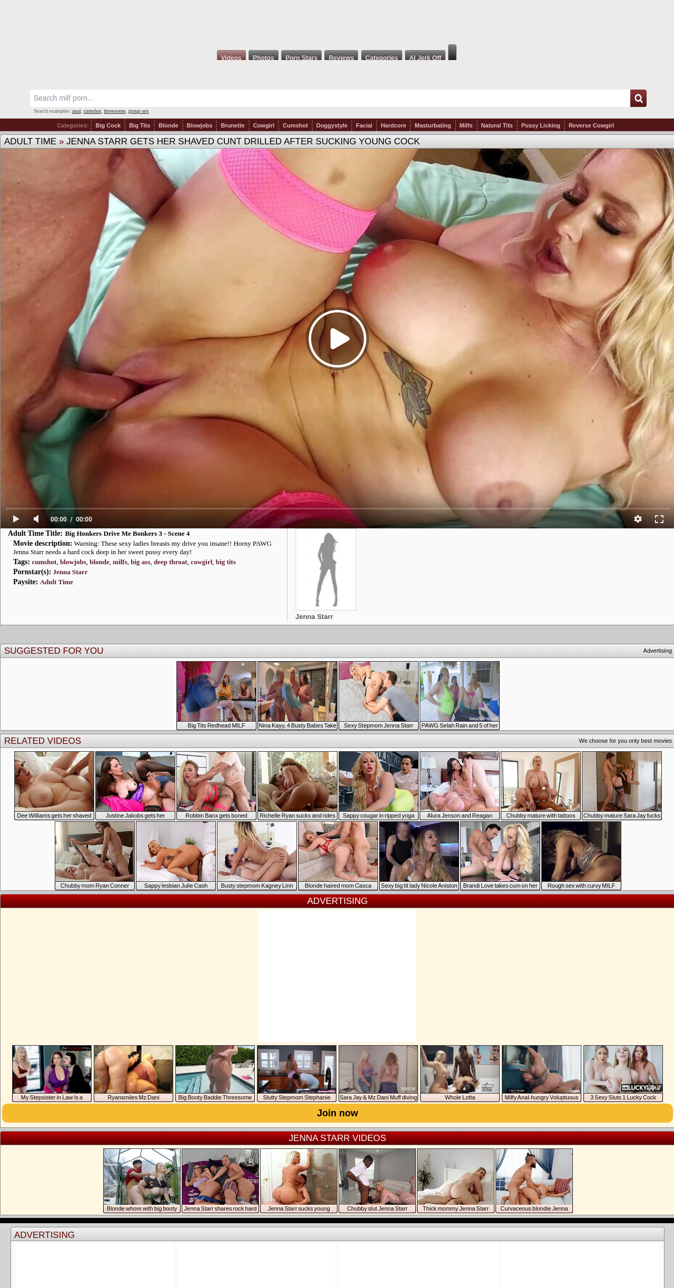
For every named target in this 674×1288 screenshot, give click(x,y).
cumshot (92, 111)
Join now (337, 1113)
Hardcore (393, 125)
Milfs (466, 125)
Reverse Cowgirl (591, 125)
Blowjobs (200, 125)
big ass (140, 562)
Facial (364, 125)
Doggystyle (332, 125)
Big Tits (139, 125)
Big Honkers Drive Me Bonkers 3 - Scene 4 (127, 533)
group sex (138, 111)
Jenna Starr (70, 572)
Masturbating (432, 125)
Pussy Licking (540, 125)
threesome (114, 111)
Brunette (232, 125)
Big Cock (108, 125)
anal (76, 111)
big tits (226, 562)
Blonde (168, 125)
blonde (100, 562)
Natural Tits (497, 125)
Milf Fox (337, 22)
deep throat (170, 562)
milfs (120, 562)
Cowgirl (263, 125)
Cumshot (295, 125)
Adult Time (30, 141)
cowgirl (201, 562)
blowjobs (73, 562)
